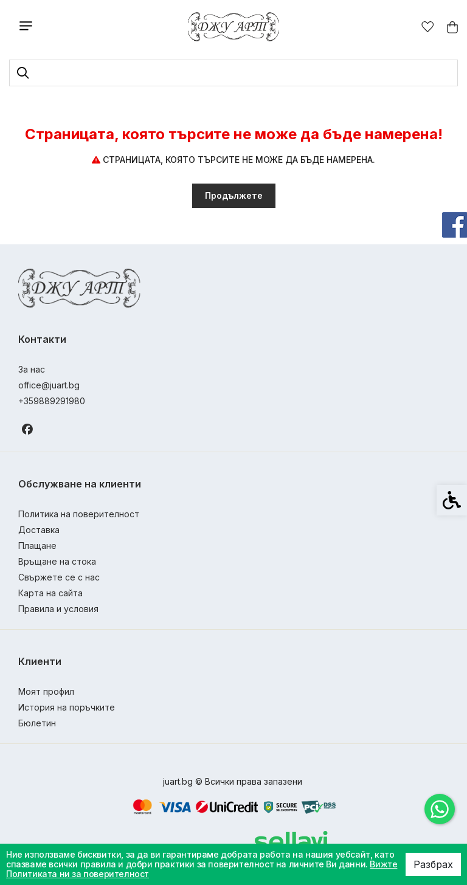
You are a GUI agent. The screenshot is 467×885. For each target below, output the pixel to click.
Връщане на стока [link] (57, 561)
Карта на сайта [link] (50, 593)
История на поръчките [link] (66, 707)
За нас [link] (31, 369)
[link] (439, 809)
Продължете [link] (234, 195)
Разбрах (433, 864)
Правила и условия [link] (58, 609)
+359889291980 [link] (51, 401)
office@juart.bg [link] (49, 385)
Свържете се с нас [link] (59, 577)
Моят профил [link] (46, 691)
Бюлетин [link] (37, 723)
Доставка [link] (39, 530)
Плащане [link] (37, 545)
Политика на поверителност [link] (78, 514)
